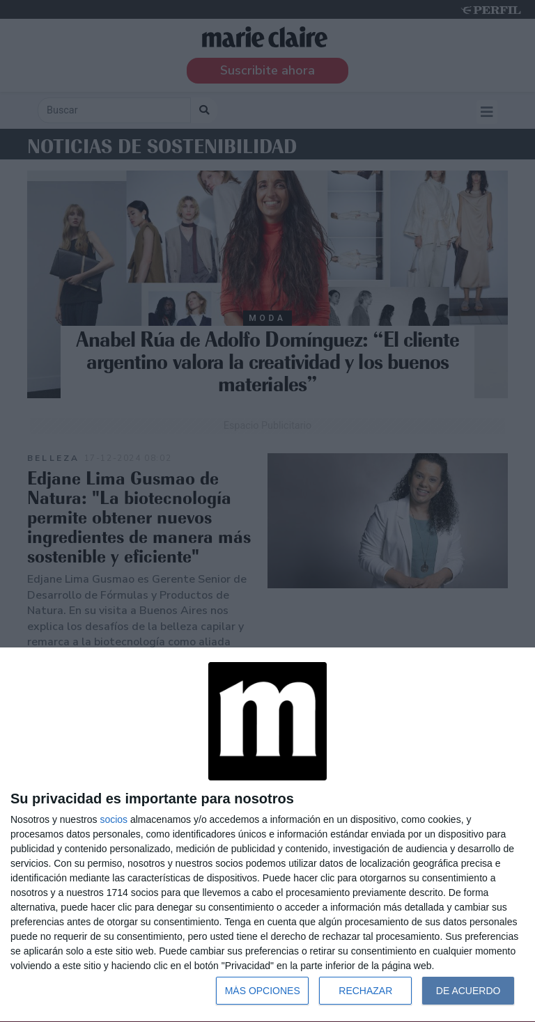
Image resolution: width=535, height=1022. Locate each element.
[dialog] (267, 835)
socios (113, 819)
